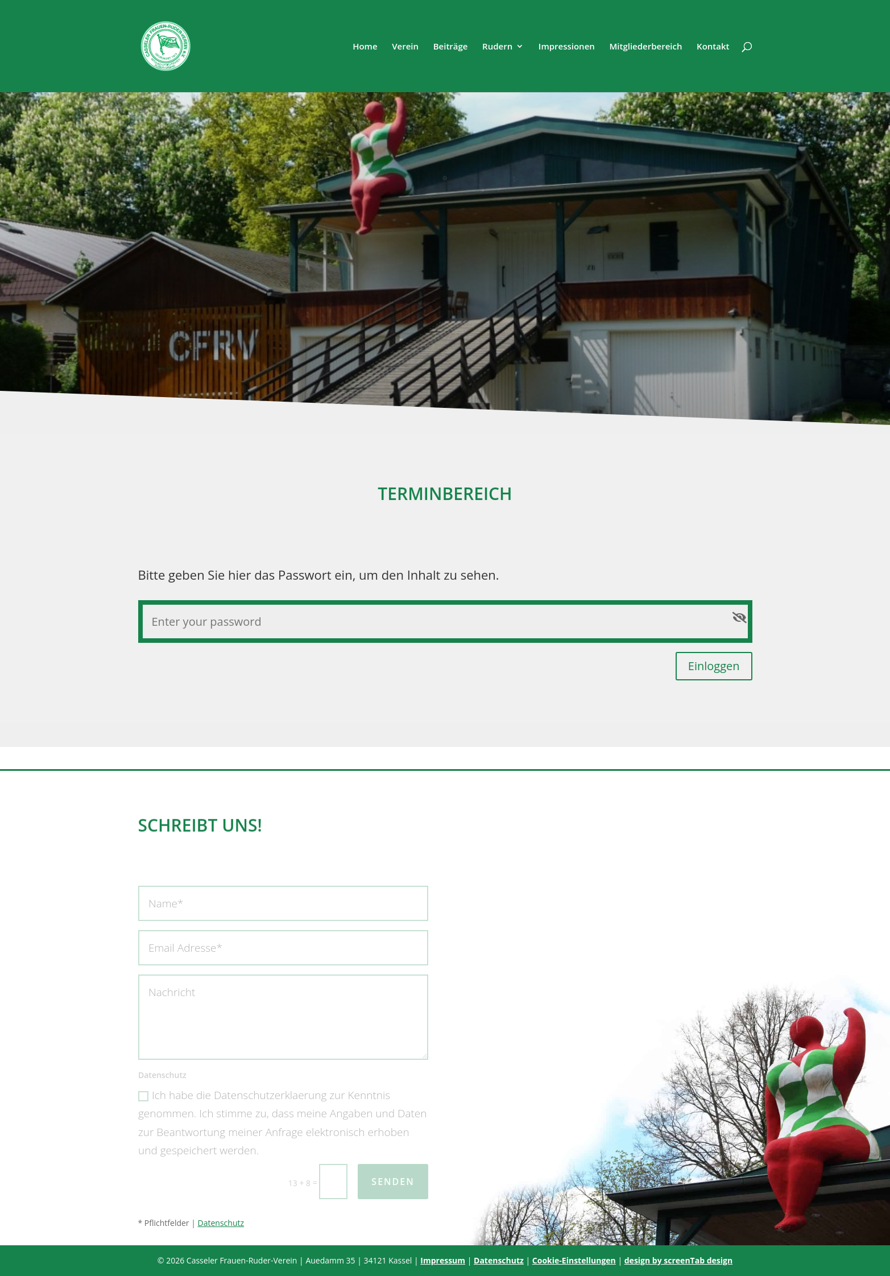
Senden (392, 1181)
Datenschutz (221, 1222)
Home (365, 47)
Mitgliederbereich (645, 47)
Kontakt (713, 47)
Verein (405, 47)
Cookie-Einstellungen (574, 1260)
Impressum (442, 1260)
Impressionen (567, 47)
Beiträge (450, 47)
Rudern (497, 47)
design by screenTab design (678, 1260)
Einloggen (714, 666)
